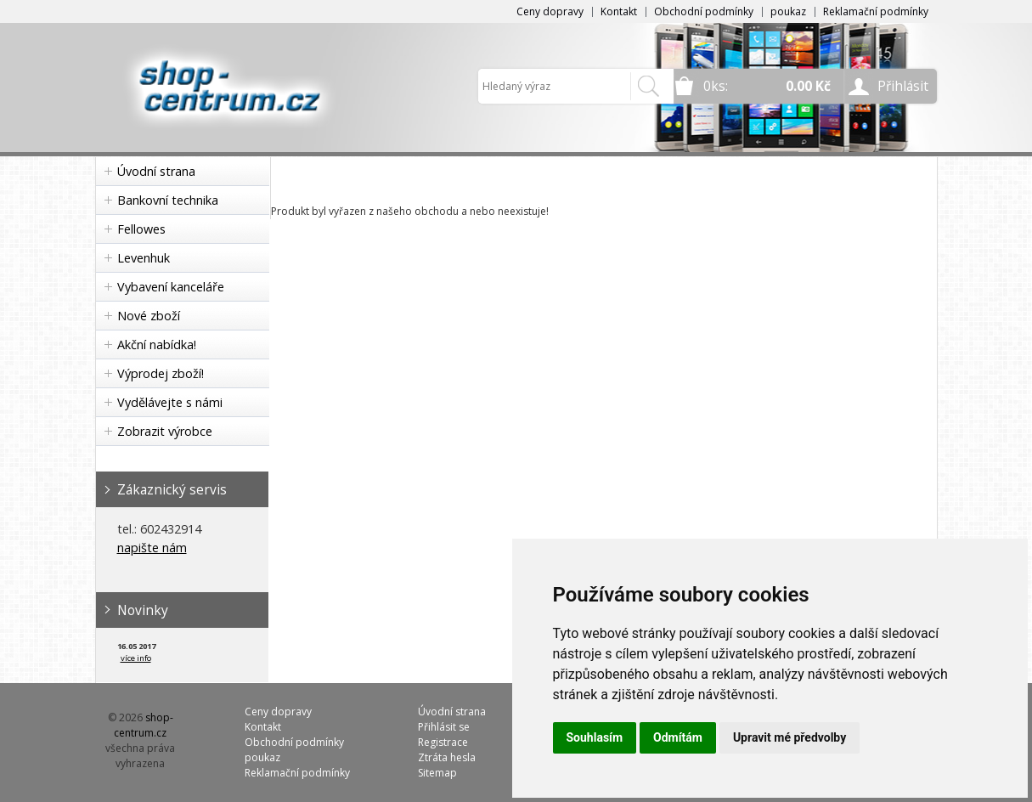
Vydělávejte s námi (170, 402)
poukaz (788, 11)
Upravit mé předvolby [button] (789, 737)
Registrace (443, 742)
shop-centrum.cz (143, 725)
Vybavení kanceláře (170, 287)
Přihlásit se (444, 727)
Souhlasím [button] (595, 737)
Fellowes (141, 229)
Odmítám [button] (677, 737)
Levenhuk (143, 258)
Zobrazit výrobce (164, 431)
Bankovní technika (167, 200)
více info (136, 658)
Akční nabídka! (156, 344)
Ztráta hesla (447, 757)
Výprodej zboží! (160, 373)
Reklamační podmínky (875, 11)
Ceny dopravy (550, 11)
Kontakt (619, 11)
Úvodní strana (156, 171)
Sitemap (437, 772)
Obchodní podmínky (703, 11)
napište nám (152, 547)
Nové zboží (148, 316)
